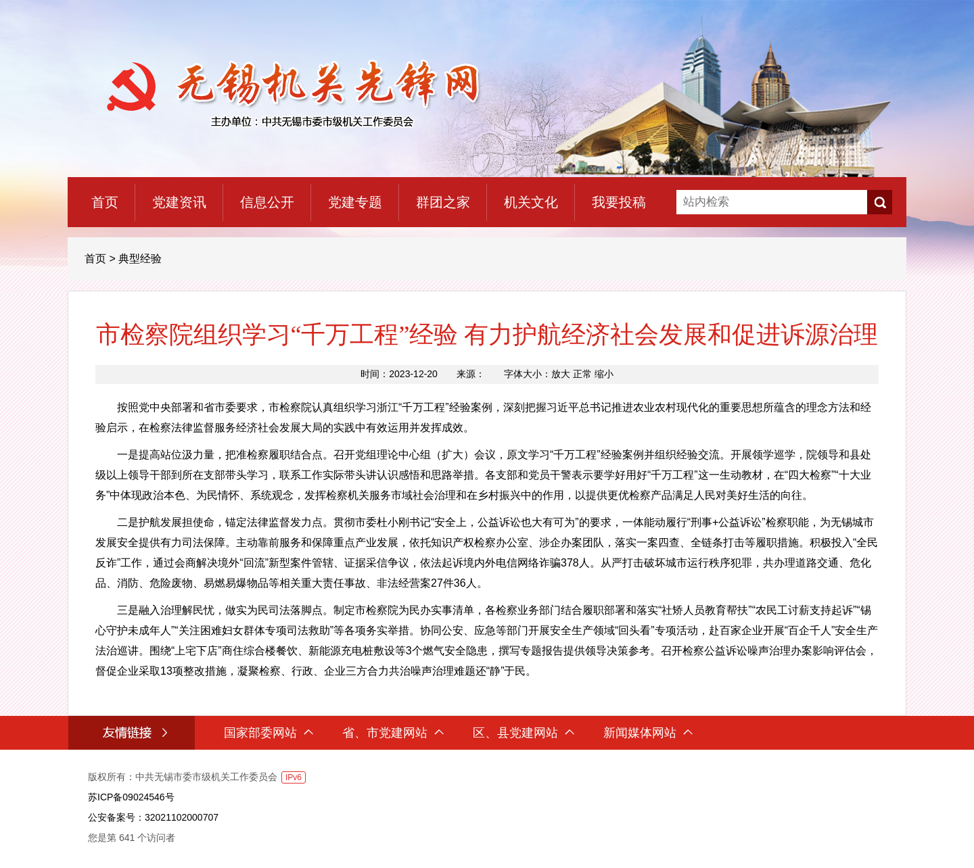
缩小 (604, 373)
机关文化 (531, 202)
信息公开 (267, 202)
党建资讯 (179, 202)
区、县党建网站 (523, 733)
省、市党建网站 (393, 733)
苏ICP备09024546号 (131, 797)
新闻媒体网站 (648, 733)
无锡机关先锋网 (289, 93)
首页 (104, 202)
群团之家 (443, 202)
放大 (560, 373)
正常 (582, 373)
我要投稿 (619, 202)
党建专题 (355, 202)
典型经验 (140, 258)
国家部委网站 (268, 733)
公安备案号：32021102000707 (153, 817)
